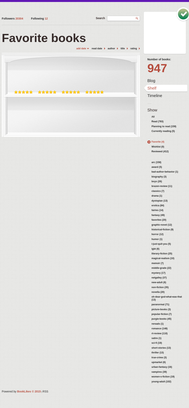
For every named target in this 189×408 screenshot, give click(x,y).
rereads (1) (158, 323)
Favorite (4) (158, 141)
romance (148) (159, 328)
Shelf (151, 88)
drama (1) (157, 195)
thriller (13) (158, 352)
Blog (151, 80)
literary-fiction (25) (162, 253)
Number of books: (159, 59)
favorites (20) (159, 219)
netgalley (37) (159, 277)
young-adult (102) (161, 381)
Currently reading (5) (163, 131)
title (123, 48)
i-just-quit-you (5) (161, 244)
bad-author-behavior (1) (165, 171)
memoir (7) (158, 263)
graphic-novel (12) (162, 224)
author (111, 48)
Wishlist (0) (158, 146)
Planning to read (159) (164, 126)
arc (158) (156, 162)
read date (97, 48)
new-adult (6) (159, 282)
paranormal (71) (160, 304)
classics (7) (158, 191)
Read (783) (158, 121)
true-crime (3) (159, 357)
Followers (12, 18)
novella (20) (158, 292)
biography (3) (159, 176)
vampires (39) (159, 372)
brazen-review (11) (162, 186)
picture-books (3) (161, 309)
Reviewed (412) (160, 151)
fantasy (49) (158, 215)
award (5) (157, 167)
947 (157, 68)
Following (39, 18)
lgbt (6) (155, 248)
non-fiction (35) (160, 287)
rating (133, 48)
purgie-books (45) (161, 318)
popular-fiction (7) (162, 314)
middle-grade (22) (161, 268)
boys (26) (157, 181)
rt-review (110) (159, 333)
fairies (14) (157, 210)
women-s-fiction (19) (163, 376)
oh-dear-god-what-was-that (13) (167, 298)
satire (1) (156, 338)
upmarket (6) (159, 362)
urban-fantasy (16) (162, 367)
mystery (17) (159, 273)
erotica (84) (158, 205)
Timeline (154, 95)
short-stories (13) (161, 347)
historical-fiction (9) (162, 229)
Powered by (21, 391)
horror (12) (158, 234)
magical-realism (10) (163, 258)
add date (81, 48)
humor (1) (157, 239)
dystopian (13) (159, 200)
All (153, 116)
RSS (45, 391)
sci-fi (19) (157, 343)
